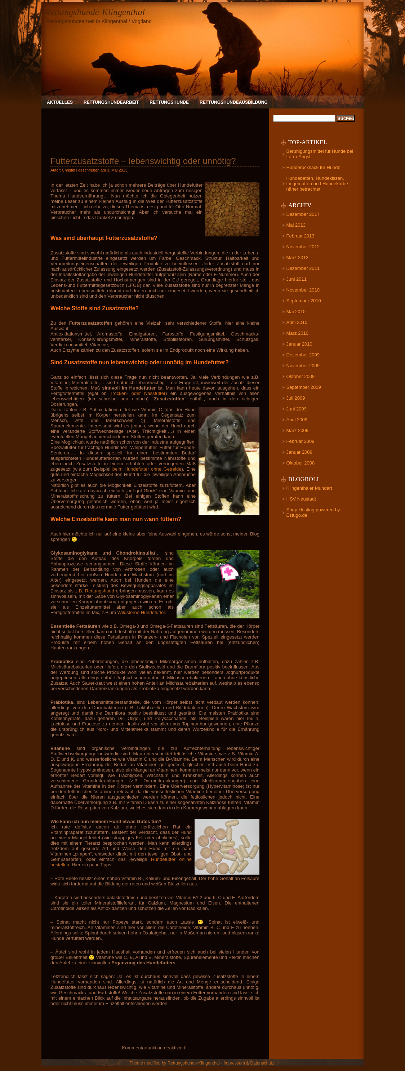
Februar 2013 (300, 236)
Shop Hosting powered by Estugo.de (313, 512)
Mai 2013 (296, 225)
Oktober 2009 (300, 376)
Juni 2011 (296, 279)
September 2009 (303, 387)
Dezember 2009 (303, 354)
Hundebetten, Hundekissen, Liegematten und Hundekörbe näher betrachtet (317, 183)
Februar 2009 (300, 441)
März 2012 (297, 257)
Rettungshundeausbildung (234, 102)
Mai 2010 (296, 311)
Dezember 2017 (303, 214)
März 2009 (297, 430)
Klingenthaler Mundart (309, 488)
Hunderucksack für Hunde (313, 167)
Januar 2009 (299, 452)
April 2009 (297, 419)
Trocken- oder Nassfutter (138, 393)
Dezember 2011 (303, 268)
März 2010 (297, 333)
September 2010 (303, 300)
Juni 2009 (296, 409)
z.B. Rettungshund (94, 591)
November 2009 (303, 365)
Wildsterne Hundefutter (141, 612)
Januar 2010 (299, 344)
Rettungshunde (169, 102)
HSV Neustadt (301, 499)
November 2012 (303, 246)
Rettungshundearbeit (111, 102)
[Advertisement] (155, 129)
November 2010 (303, 290)
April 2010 (297, 322)
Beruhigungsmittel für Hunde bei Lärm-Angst (319, 153)
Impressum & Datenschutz (248, 1063)
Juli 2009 (295, 398)
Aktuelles (60, 102)
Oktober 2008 (300, 463)
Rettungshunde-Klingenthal (95, 12)
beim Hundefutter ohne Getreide (147, 469)
